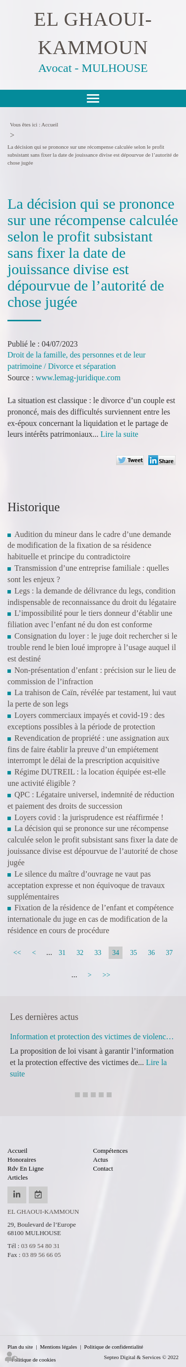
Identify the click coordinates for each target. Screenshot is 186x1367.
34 (115, 952)
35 (133, 952)
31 (62, 952)
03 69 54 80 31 (40, 1245)
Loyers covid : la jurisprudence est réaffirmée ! (88, 817)
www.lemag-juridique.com (78, 377)
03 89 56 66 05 (41, 1254)
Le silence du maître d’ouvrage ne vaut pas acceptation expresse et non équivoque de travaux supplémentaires (86, 885)
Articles (17, 1177)
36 (151, 952)
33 (97, 952)
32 (79, 952)
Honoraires (21, 1159)
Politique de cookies (33, 1360)
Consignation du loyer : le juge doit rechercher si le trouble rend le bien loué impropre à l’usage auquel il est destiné (92, 647)
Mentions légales (58, 1347)
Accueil (49, 124)
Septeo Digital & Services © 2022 (141, 1357)
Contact (103, 1168)
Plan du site (20, 1347)
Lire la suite (119, 434)
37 (169, 952)
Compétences (110, 1150)
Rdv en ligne (25, 1168)
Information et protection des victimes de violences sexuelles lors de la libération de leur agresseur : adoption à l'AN (93, 1036)
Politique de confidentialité (113, 1347)
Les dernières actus (44, 1017)
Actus (100, 1159)
